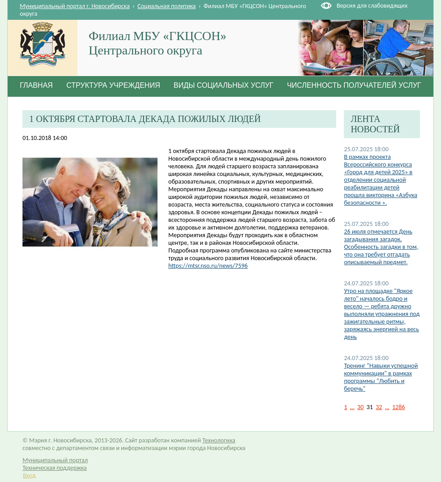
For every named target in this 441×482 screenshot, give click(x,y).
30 (360, 407)
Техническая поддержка (54, 468)
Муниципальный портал (55, 460)
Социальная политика (167, 6)
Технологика (218, 440)
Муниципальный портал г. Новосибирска (75, 6)
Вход (29, 475)
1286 (398, 407)
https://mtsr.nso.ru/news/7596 (208, 266)
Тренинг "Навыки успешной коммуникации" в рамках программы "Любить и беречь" (381, 377)
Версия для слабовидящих (372, 5)
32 (379, 407)
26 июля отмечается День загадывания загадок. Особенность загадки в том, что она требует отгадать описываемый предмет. (381, 247)
